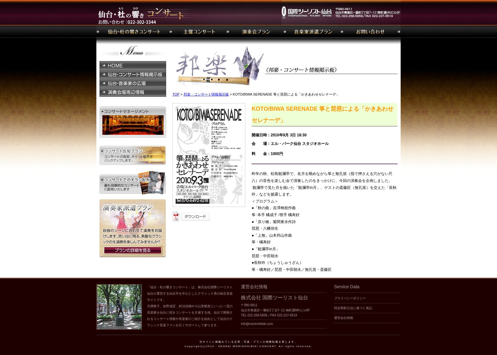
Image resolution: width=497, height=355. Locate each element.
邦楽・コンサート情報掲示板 (206, 94)
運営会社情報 (343, 318)
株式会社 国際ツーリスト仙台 (274, 297)
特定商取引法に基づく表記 (353, 308)
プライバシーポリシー (350, 298)
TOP (175, 94)
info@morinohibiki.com (257, 324)
